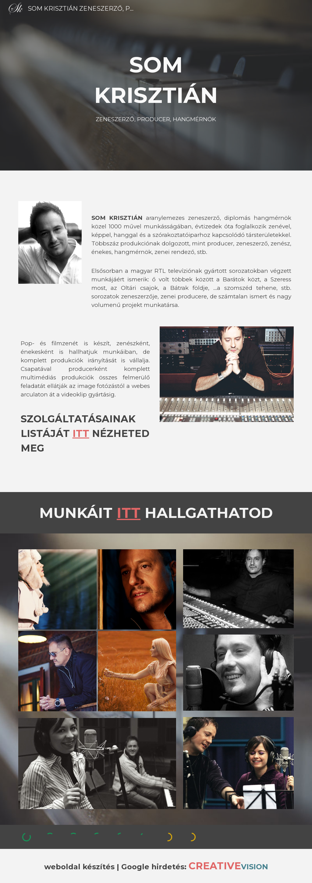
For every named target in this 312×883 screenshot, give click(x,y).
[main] (155, 85)
